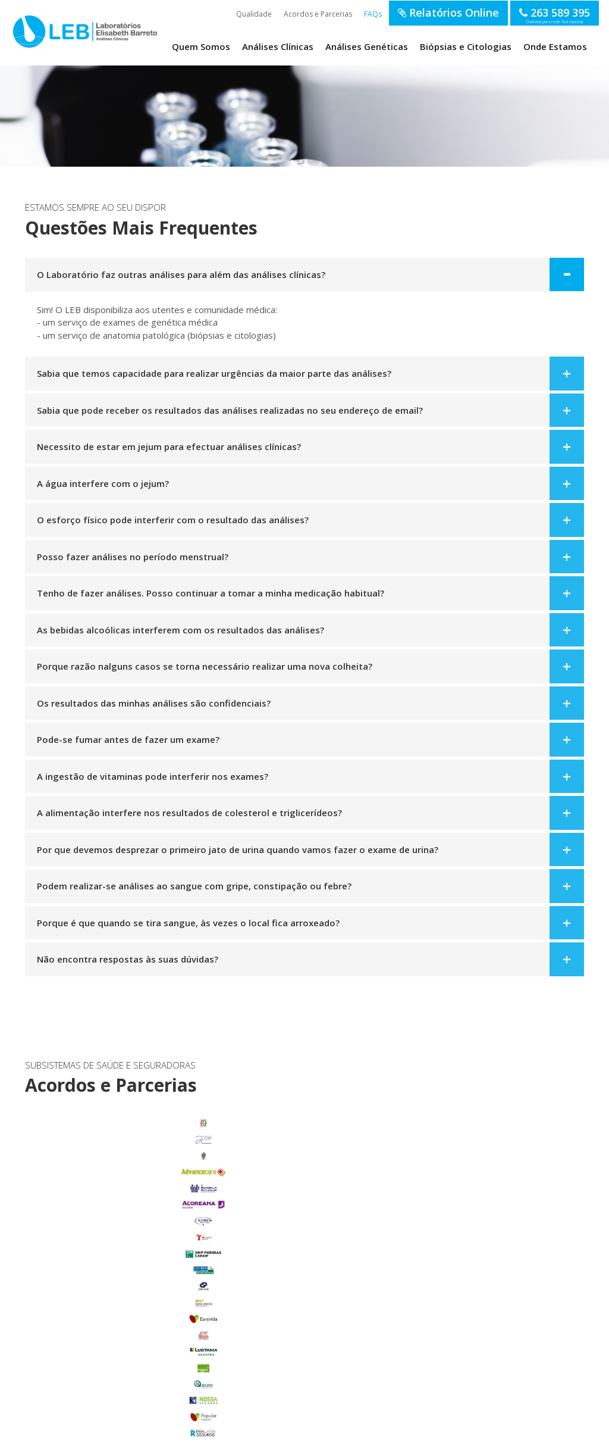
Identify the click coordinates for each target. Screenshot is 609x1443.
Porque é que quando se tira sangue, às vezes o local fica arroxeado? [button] (188, 923)
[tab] (304, 275)
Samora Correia (110, 1362)
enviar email (293, 1223)
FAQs (373, 14)
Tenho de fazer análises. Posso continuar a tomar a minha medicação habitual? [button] (210, 593)
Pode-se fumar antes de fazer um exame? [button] (128, 739)
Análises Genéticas (366, 46)
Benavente (110, 1248)
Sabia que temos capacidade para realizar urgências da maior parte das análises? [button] (214, 373)
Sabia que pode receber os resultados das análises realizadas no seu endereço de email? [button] (230, 410)
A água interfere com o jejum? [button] (103, 483)
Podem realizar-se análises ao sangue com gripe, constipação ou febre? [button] (194, 886)
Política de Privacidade (192, 1430)
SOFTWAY (497, 1430)
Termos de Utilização (127, 1430)
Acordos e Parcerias (318, 14)
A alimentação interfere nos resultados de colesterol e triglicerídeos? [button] (189, 813)
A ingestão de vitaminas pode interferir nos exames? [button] (152, 776)
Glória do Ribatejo (110, 1297)
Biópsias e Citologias (465, 46)
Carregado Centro (110, 1264)
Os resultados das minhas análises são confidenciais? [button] (154, 703)
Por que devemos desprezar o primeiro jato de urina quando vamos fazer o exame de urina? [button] (237, 849)
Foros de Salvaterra (110, 1280)
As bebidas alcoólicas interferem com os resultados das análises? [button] (180, 630)
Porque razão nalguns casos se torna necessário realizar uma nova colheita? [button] (204, 666)
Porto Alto (110, 1329)
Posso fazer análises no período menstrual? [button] (132, 557)
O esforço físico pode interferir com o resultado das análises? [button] (173, 520)
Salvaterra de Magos (110, 1346)
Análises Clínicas (277, 46)
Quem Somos (201, 46)
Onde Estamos (555, 46)
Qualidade (254, 14)
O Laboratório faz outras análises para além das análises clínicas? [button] (181, 274)
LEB (26, 30)
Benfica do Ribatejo (110, 1379)
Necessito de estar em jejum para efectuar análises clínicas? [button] (169, 446)
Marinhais (110, 1313)
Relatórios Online (448, 12)
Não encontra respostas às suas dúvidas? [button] (127, 959)
